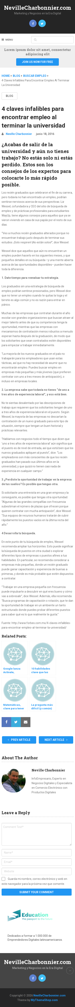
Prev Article (19, 739)
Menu (9, 39)
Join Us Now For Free (37, 61)
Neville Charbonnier (19, 134)
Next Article (56, 739)
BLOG (9, 95)
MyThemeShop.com (44, 1000)
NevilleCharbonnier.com (37, 7)
